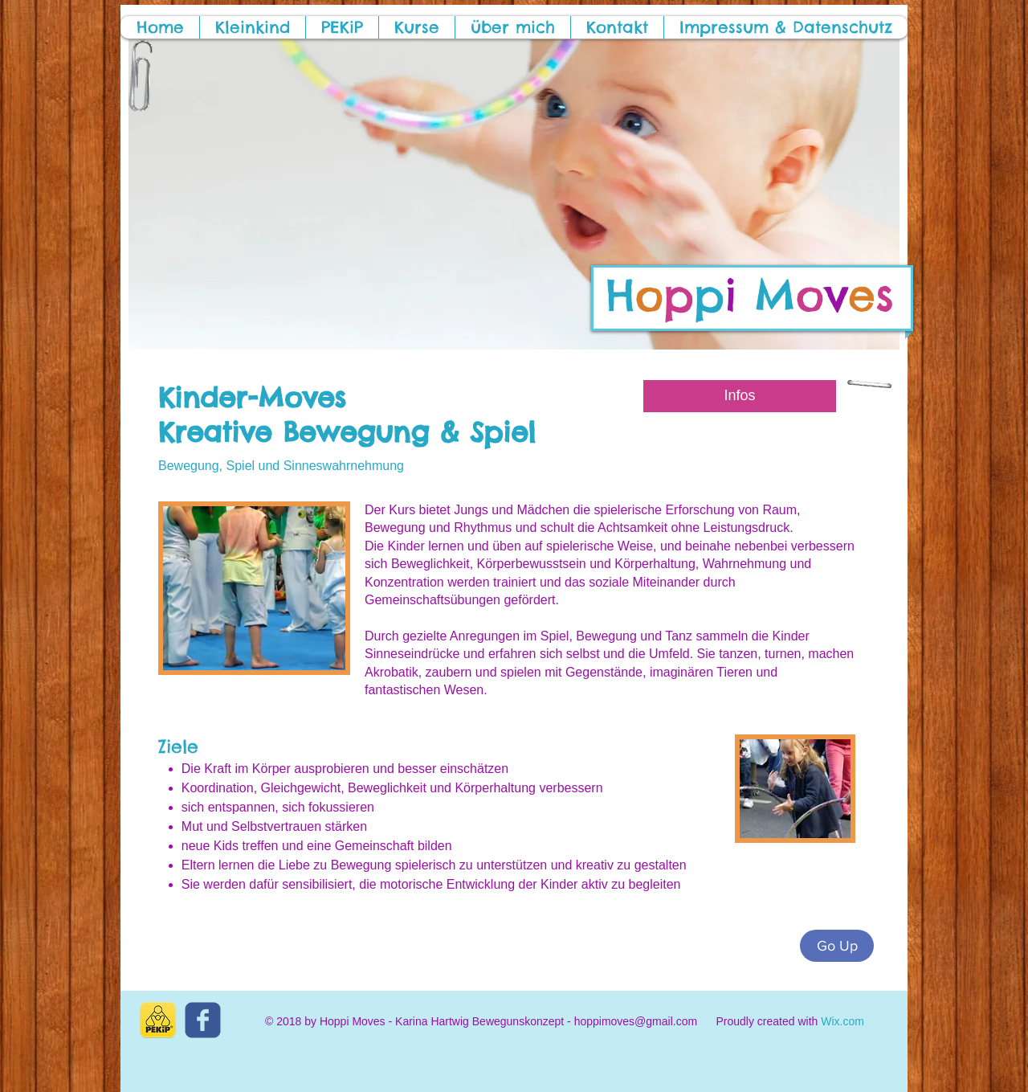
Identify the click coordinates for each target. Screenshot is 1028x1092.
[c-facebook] (203, 1020)
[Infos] (739, 396)
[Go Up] (837, 946)
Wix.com (842, 1021)
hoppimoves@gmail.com (636, 1021)
